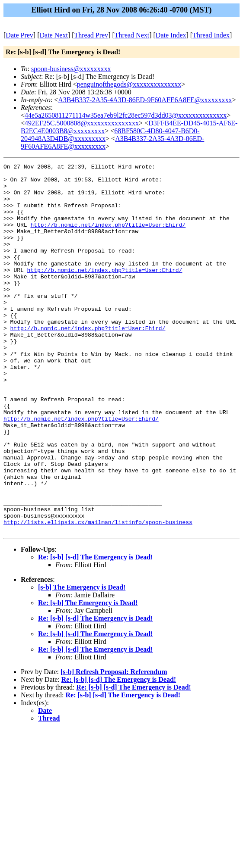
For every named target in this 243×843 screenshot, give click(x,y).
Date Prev (19, 35)
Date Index (171, 35)
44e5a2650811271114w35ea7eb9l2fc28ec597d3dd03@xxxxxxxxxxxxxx (126, 115)
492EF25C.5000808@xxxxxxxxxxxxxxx (82, 123)
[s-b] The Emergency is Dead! (81, 661)
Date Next (54, 35)
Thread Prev (91, 35)
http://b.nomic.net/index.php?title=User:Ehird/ (107, 237)
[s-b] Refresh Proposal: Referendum (114, 745)
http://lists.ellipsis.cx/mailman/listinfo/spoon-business (97, 594)
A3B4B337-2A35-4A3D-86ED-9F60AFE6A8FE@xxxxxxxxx (145, 99)
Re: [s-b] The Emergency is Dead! (87, 676)
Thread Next (132, 35)
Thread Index (211, 35)
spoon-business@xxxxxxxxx (71, 68)
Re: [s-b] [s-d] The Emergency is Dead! (95, 630)
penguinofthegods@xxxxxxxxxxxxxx (129, 84)
